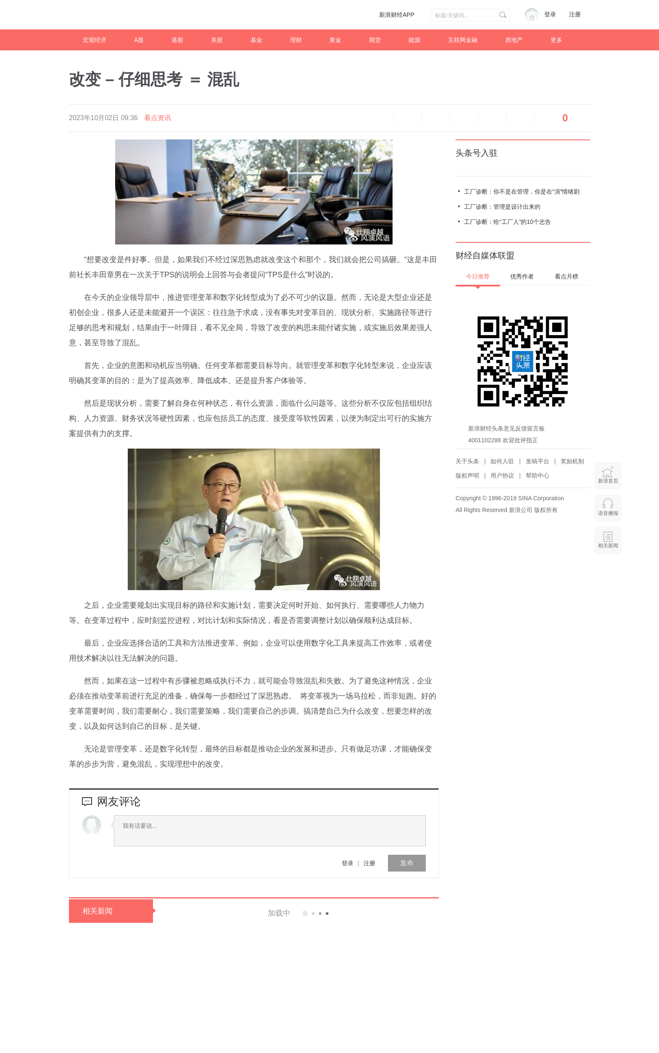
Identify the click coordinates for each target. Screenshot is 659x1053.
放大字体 (436, 118)
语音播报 (379, 118)
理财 (296, 40)
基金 (256, 40)
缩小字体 (408, 118)
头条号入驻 (477, 153)
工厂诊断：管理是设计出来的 (502, 206)
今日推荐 (478, 276)
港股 (177, 40)
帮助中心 (537, 475)
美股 (217, 40)
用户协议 (502, 475)
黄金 (335, 40)
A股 (139, 40)
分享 (520, 118)
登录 (347, 863)
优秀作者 (522, 276)
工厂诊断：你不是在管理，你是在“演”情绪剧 (522, 191)
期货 (375, 40)
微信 (492, 118)
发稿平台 (537, 461)
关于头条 (467, 461)
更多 (556, 40)
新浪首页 (608, 474)
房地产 (514, 40)
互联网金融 (462, 40)
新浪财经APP (396, 14)
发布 (407, 863)
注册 (575, 14)
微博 (464, 118)
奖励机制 (572, 461)
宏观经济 (94, 40)
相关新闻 (97, 911)
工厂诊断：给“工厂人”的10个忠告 (507, 221)
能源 (414, 40)
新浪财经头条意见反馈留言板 (506, 428)
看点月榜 (566, 276)
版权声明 (467, 475)
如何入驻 (502, 461)
